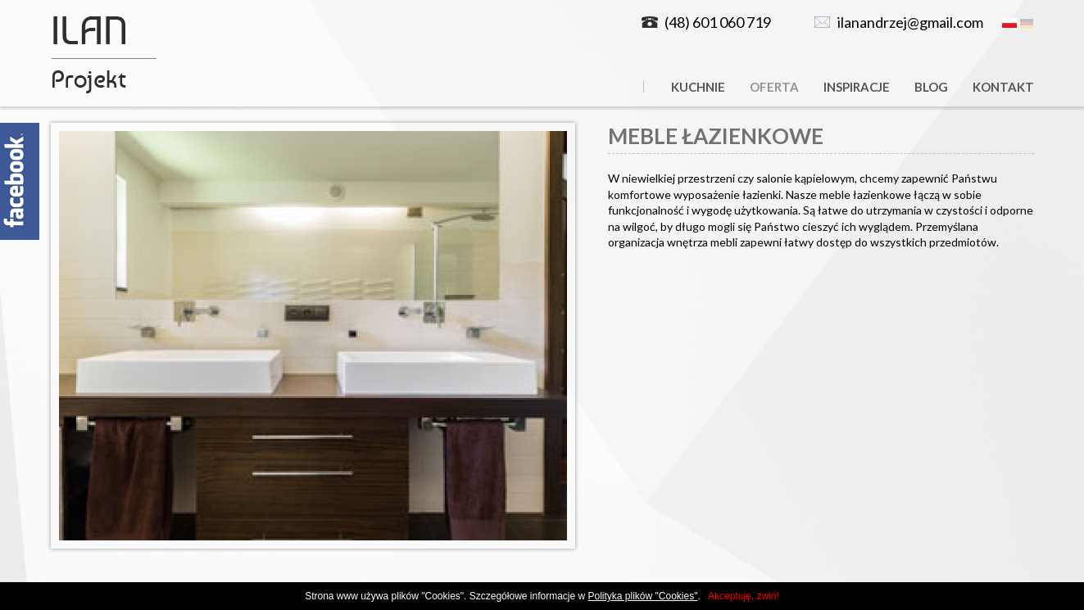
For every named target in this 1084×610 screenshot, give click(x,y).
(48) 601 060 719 (717, 22)
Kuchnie (698, 86)
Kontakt (1003, 86)
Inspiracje (856, 86)
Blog (931, 86)
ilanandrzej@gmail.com (910, 22)
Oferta (774, 86)
